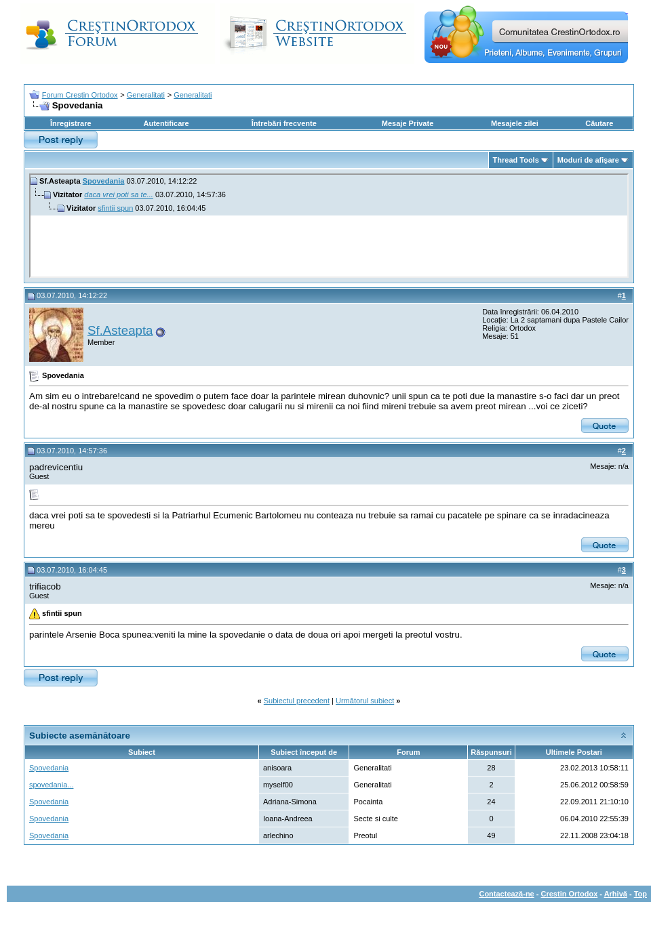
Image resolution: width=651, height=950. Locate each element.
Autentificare (166, 123)
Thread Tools (516, 160)
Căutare (599, 123)
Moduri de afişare (588, 160)
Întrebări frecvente (284, 123)
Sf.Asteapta (120, 330)
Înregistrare (71, 123)
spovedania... (51, 785)
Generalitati (146, 95)
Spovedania (104, 181)
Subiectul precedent (297, 701)
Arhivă (615, 894)
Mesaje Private (407, 123)
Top (640, 894)
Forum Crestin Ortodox (80, 95)
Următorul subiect (365, 701)
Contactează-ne (506, 894)
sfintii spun (115, 208)
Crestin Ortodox (569, 894)
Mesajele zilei (514, 123)
